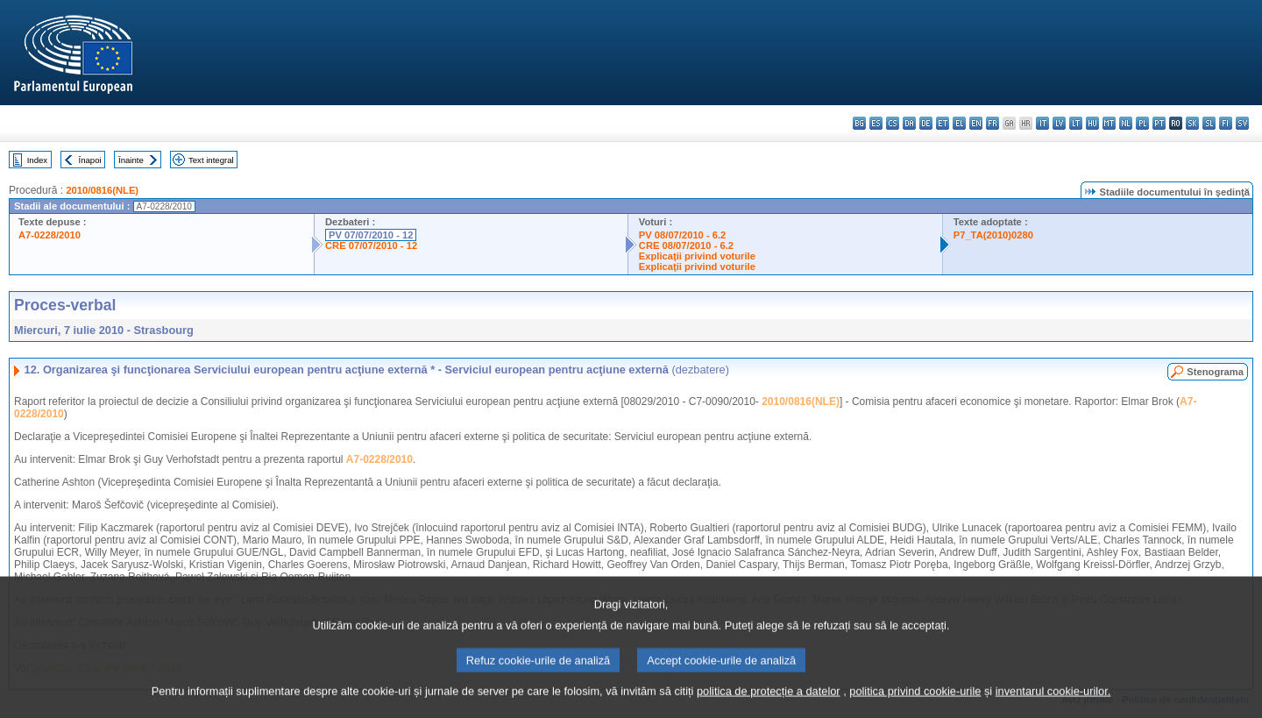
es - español (876, 123)
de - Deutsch (925, 123)
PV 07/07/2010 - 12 (371, 235)
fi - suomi (1225, 123)
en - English (975, 123)
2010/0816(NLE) (102, 190)
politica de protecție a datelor (768, 707)
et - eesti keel (942, 123)
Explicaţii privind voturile (697, 256)
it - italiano (1042, 123)
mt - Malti (1109, 123)
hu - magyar (1092, 123)
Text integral (211, 160)
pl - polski (1142, 123)
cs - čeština (892, 123)
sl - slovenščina (1209, 123)
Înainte (131, 160)
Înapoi (90, 160)
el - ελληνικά (959, 123)
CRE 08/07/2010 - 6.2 (686, 245)
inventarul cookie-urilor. (1053, 707)
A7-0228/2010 (49, 235)
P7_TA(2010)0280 (993, 235)
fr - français (992, 123)
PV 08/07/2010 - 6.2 (683, 235)
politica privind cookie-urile (915, 707)
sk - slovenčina (1192, 123)
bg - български (859, 123)
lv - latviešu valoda (1059, 123)
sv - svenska (1242, 123)
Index (37, 160)
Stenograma (1215, 371)
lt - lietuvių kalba (1075, 123)
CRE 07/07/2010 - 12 (371, 245)
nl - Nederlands (1125, 123)
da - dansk (909, 123)
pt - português (1159, 123)
